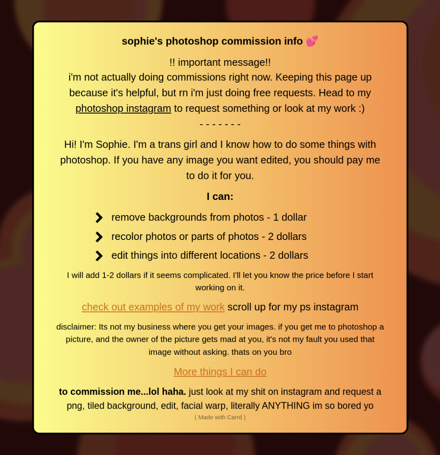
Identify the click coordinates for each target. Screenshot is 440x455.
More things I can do (219, 372)
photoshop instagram (123, 107)
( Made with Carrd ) (219, 418)
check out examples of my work (152, 307)
